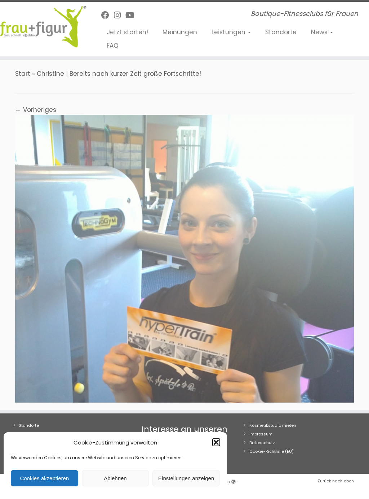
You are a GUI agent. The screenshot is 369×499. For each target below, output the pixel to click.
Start (22, 73)
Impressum (260, 434)
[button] (216, 442)
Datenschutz (262, 443)
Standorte (281, 32)
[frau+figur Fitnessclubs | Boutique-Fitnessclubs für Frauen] (43, 26)
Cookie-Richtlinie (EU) (271, 451)
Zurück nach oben (335, 481)
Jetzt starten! (127, 32)
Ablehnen (115, 478)
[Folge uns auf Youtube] (132, 15)
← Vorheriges (35, 109)
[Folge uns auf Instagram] (119, 15)
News (322, 32)
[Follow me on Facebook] (107, 15)
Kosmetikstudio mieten (272, 425)
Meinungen (180, 32)
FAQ (113, 45)
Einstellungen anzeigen (186, 478)
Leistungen (231, 32)
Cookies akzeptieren (44, 478)
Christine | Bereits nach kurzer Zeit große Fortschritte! (119, 73)
